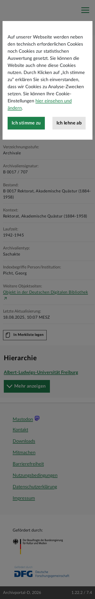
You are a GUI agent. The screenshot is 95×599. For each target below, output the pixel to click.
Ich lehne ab (69, 140)
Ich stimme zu (26, 140)
